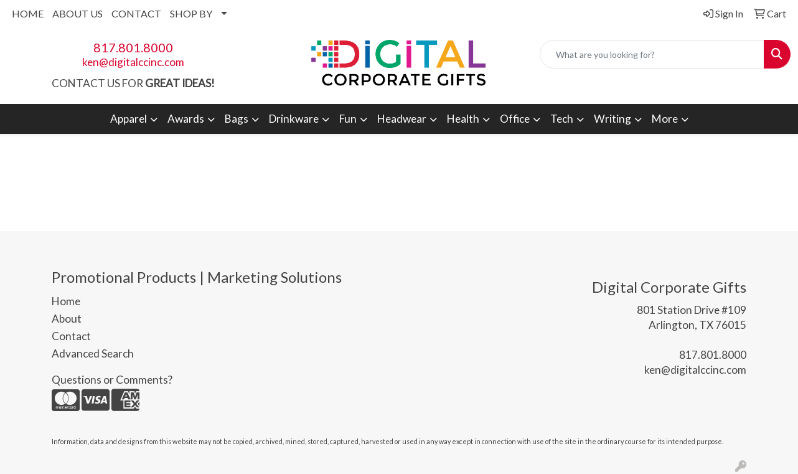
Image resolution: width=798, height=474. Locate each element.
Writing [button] (612, 118)
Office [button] (515, 118)
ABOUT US (77, 13)
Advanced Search (93, 353)
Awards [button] (185, 118)
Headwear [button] (401, 118)
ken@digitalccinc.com (133, 62)
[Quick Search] (652, 54)
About (67, 318)
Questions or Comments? (112, 379)
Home (66, 301)
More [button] (665, 118)
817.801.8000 (133, 47)
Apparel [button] (128, 118)
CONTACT (136, 13)
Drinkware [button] (294, 118)
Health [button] (463, 118)
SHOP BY (191, 13)
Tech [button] (561, 118)
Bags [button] (236, 118)
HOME (28, 13)
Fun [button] (348, 118)
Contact (71, 336)
